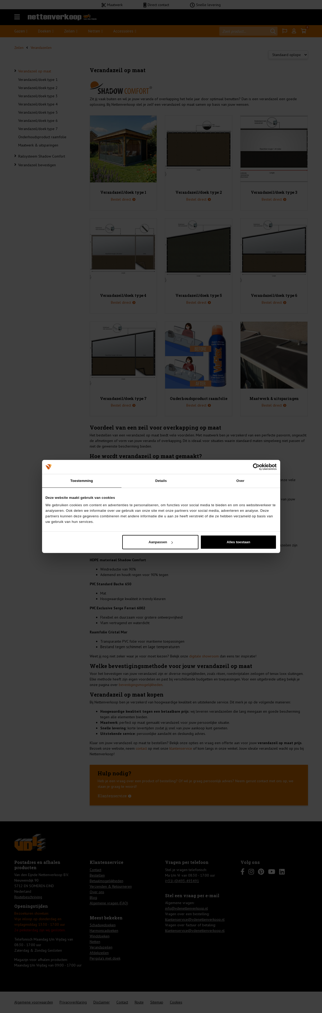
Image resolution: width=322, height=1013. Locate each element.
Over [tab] (240, 480)
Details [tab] (161, 480)
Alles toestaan (238, 542)
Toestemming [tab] (81, 480)
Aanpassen (161, 542)
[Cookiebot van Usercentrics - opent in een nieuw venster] (253, 466)
